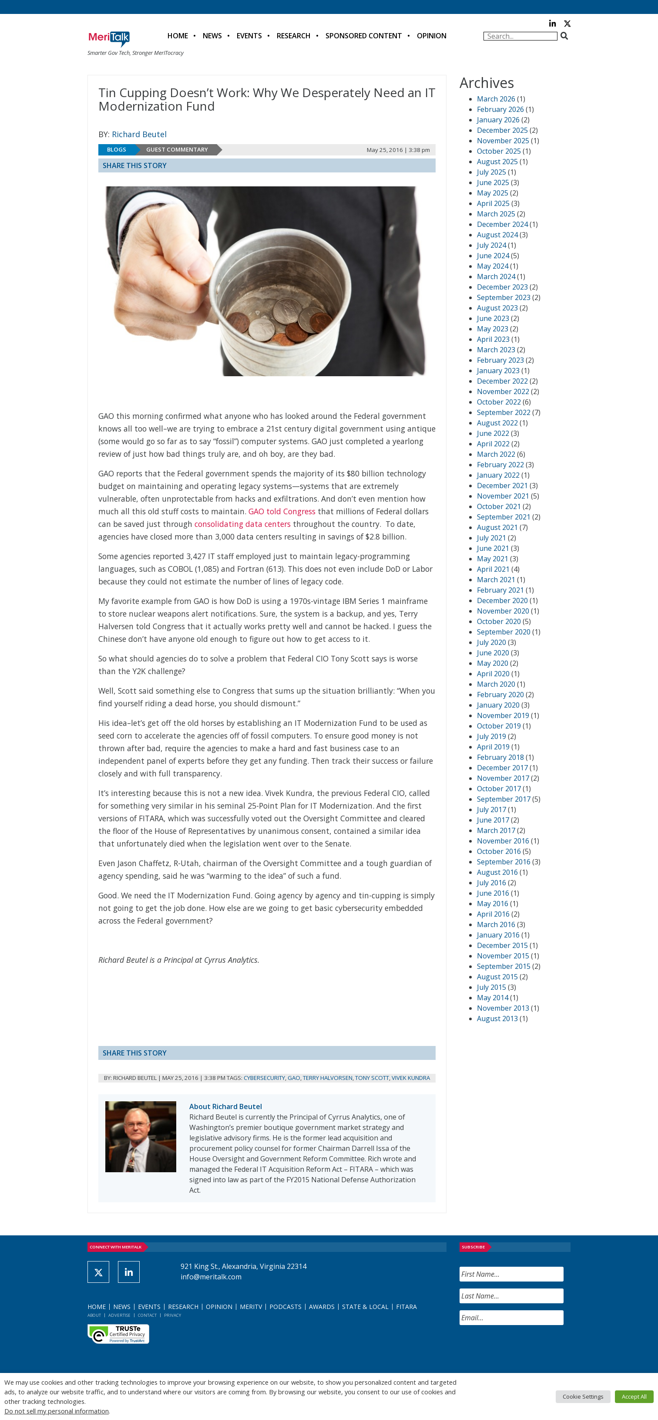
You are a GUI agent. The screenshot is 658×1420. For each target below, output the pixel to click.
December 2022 (502, 381)
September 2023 (503, 297)
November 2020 (503, 611)
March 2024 (496, 276)
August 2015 (497, 977)
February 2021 (500, 590)
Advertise (119, 1315)
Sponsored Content (364, 35)
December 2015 (502, 945)
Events (249, 35)
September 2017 (503, 799)
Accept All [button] (634, 1396)
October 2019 (499, 726)
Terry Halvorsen (327, 1078)
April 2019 (493, 747)
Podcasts (285, 1306)
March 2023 (496, 349)
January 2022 (498, 475)
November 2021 (503, 496)
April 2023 (493, 339)
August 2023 (497, 308)
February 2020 (500, 694)
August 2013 (497, 1018)
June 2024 (493, 255)
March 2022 (496, 454)
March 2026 (496, 99)
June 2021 (493, 548)
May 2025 (492, 193)
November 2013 (503, 1008)
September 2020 (503, 632)
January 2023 (498, 370)
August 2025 (497, 161)
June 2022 (493, 433)
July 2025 (491, 172)
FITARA (406, 1306)
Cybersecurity (264, 1078)
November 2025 (503, 140)
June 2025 (493, 182)
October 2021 (499, 506)
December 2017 (502, 767)
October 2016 (499, 851)
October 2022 (499, 402)
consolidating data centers (243, 524)
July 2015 (491, 987)
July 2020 (491, 642)
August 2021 (497, 527)
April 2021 (493, 569)
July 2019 (491, 736)
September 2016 (503, 862)
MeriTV (251, 1306)
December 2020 (502, 600)
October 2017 (499, 788)
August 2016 (497, 872)
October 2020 (499, 621)
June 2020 (493, 653)
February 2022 (500, 464)
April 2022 (493, 444)
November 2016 (503, 841)
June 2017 (493, 820)
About (94, 1315)
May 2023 (492, 329)
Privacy (172, 1315)
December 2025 (502, 130)
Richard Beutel (139, 134)
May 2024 (492, 266)
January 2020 (498, 705)
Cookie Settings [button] (583, 1396)
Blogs (116, 149)
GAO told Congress (282, 511)
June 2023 (493, 318)
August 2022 (497, 423)
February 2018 (500, 757)
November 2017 (503, 778)
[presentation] (526, 1349)
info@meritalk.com (211, 1277)
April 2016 (493, 914)
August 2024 (497, 234)
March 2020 (496, 684)
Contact (147, 1315)
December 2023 (502, 287)
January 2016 (498, 935)
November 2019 (503, 715)
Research (294, 35)
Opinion (431, 35)
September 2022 (503, 412)
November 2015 (503, 956)
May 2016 (492, 903)
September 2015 (503, 966)
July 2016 (491, 882)
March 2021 (496, 579)
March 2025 (496, 214)
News (212, 35)
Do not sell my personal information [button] (56, 1411)
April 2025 (493, 203)
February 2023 (500, 360)
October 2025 (499, 151)
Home (178, 35)
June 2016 (493, 893)
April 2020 (493, 673)
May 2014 (492, 997)
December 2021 (502, 485)
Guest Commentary (177, 149)
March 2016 (496, 924)
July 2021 (491, 538)
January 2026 (498, 120)
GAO (294, 1078)
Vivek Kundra (411, 1078)
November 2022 (503, 391)
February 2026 (500, 109)
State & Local (365, 1306)
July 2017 (491, 809)
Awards (322, 1306)
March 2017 (496, 830)
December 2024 (502, 224)
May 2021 (492, 558)
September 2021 (503, 517)
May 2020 (492, 663)
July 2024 (491, 245)
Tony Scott (372, 1078)
